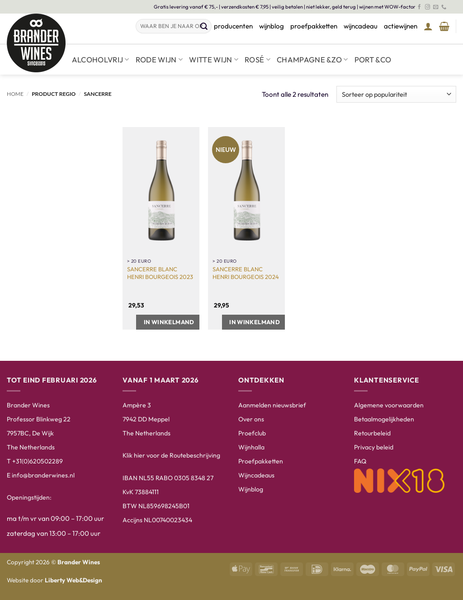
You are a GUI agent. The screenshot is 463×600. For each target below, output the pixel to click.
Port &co (373, 59)
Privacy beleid (373, 447)
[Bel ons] (443, 7)
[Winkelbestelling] (396, 94)
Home (15, 93)
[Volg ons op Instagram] (427, 7)
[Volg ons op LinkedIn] (451, 7)
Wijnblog (250, 489)
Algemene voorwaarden (389, 405)
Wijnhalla (251, 447)
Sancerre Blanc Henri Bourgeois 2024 (246, 272)
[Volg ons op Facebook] (419, 7)
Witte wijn (213, 59)
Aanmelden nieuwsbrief (272, 405)
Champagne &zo (312, 59)
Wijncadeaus (256, 475)
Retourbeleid (372, 433)
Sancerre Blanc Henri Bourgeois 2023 (160, 272)
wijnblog (271, 26)
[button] (428, 26)
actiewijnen (400, 26)
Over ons (251, 419)
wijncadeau (361, 26)
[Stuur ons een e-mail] (435, 7)
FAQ (360, 461)
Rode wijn (159, 59)
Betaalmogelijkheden (384, 419)
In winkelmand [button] (169, 322)
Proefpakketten (260, 461)
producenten (233, 26)
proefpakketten (313, 26)
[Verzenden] (204, 26)
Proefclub (252, 433)
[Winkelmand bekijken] (444, 26)
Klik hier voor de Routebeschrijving (171, 455)
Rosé (257, 59)
